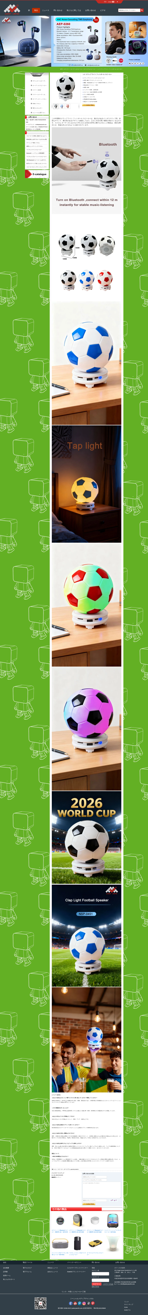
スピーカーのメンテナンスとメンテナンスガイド (39, 167)
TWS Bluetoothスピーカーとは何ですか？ (37, 160)
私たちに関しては (74, 10)
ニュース (45, 10)
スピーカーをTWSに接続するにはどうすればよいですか (41, 136)
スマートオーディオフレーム (41, 94)
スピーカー (60, 1169)
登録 (93, 1268)
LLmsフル (127, 1310)
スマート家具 (37, 90)
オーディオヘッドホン (39, 99)
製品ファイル (27, 1262)
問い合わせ (58, 10)
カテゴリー (67, 69)
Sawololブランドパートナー (76, 1272)
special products (74, 1169)
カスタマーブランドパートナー (77, 1268)
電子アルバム (27, 1272)
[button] (67, 64)
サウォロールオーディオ (40, 81)
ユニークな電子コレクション (41, 112)
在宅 (61, 69)
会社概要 (6, 1268)
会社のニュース (52, 1272)
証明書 (5, 1272)
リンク (126, 1302)
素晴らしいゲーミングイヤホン (34, 146)
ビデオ (103, 10)
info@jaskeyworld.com (127, 1284)
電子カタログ (27, 1268)
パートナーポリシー (74, 1262)
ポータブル (67, 1169)
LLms (126, 1307)
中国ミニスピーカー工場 (76, 1292)
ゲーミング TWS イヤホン (33, 143)
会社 (4, 1262)
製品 (36, 10)
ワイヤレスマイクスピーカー (34, 150)
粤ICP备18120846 (100, 1308)
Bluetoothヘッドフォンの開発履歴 (35, 153)
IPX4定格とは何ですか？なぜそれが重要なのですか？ (40, 139)
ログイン (96, 1284)
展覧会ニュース (52, 1268)
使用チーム (7, 1276)
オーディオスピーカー (77, 69)
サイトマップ (128, 1304)
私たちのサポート (9, 1279)
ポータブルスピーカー (90, 69)
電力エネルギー (37, 108)
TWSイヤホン (37, 103)
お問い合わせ (90, 10)
